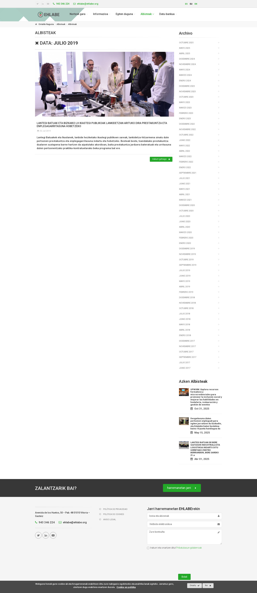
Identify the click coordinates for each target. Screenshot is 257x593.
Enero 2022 (185, 167)
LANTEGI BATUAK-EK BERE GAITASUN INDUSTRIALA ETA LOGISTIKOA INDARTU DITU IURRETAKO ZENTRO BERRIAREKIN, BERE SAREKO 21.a (205, 448)
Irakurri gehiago (161, 159)
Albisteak (146, 14)
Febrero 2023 (186, 113)
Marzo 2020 (185, 232)
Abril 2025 (184, 53)
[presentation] (184, 560)
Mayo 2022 (184, 145)
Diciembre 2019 (187, 248)
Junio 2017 (184, 368)
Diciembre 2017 (187, 341)
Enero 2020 (185, 243)
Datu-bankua (167, 14)
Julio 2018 (184, 313)
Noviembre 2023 (187, 91)
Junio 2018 (184, 319)
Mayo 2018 (184, 324)
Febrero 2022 (186, 162)
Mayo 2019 (184, 281)
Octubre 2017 (186, 351)
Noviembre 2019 (187, 254)
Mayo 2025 (184, 48)
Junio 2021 (184, 183)
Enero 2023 (185, 118)
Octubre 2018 (186, 308)
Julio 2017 (184, 362)
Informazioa (100, 14)
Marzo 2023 (185, 107)
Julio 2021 (184, 178)
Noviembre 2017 (187, 346)
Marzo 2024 (185, 75)
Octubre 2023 (186, 97)
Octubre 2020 (186, 210)
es (186, 4)
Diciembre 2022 (187, 124)
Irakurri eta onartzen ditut (174, 547)
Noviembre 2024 (187, 64)
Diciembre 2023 (187, 86)
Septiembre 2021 (187, 173)
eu (191, 4)
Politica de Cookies (111, 514)
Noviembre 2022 (187, 129)
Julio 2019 (184, 270)
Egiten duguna (124, 14)
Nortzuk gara (77, 14)
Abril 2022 (184, 151)
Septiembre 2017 (187, 357)
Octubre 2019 (186, 259)
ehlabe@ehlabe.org (72, 522)
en (196, 4)
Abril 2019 (184, 286)
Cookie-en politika (126, 587)
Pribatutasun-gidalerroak (189, 547)
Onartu (194, 585)
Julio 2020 (184, 216)
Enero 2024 (185, 80)
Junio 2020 (184, 221)
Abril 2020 (184, 227)
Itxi (208, 585)
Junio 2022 (184, 140)
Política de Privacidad (113, 509)
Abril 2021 (184, 194)
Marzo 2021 (185, 200)
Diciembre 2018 (187, 297)
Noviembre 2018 (187, 303)
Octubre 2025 (186, 42)
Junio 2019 (184, 276)
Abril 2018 (184, 330)
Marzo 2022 (185, 156)
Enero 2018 (185, 335)
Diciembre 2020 (187, 205)
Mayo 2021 (184, 189)
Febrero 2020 (186, 237)
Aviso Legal (107, 519)
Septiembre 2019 (187, 265)
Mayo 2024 (184, 69)
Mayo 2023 (184, 102)
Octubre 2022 (186, 134)
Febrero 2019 (186, 292)
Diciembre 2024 (187, 59)
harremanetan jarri (182, 488)
